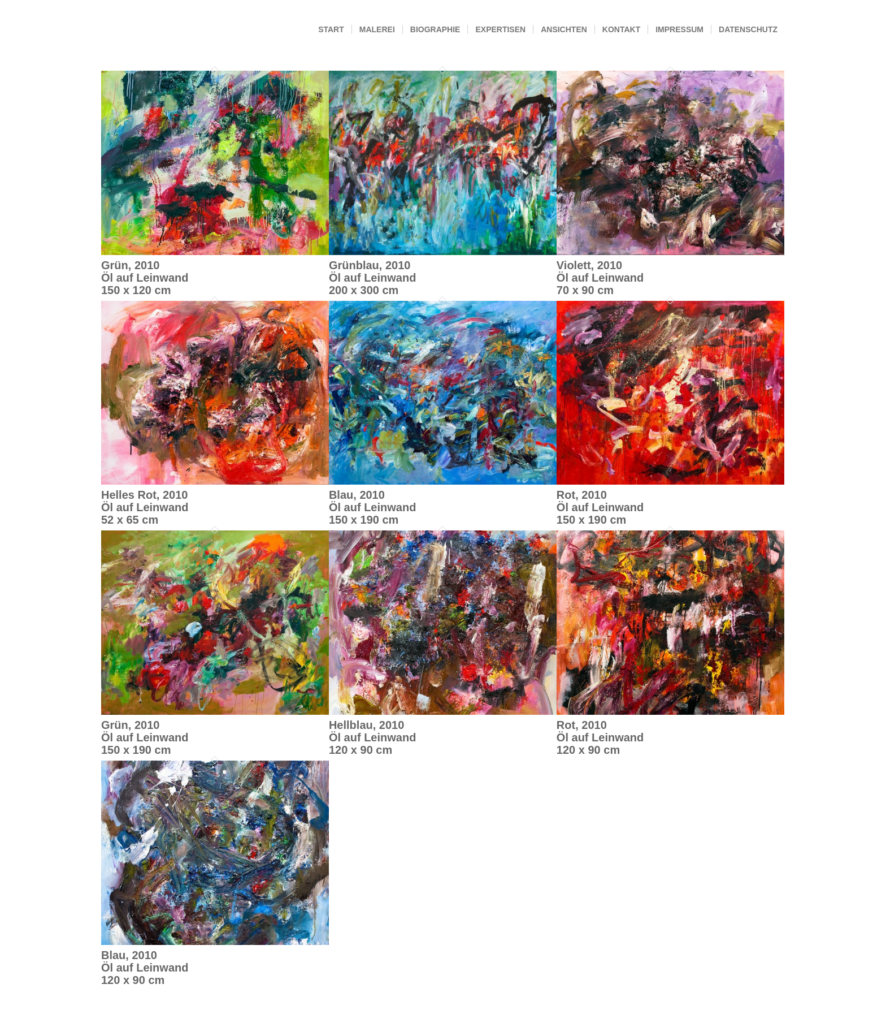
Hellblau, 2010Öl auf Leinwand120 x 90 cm (372, 737)
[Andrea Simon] (101, 29)
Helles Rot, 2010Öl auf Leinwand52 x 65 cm (144, 507)
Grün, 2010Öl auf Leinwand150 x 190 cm (144, 737)
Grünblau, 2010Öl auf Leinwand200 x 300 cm (372, 277)
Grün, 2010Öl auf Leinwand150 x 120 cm (144, 277)
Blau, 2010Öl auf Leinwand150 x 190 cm (372, 507)
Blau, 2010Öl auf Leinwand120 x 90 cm (144, 967)
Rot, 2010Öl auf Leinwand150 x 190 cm (600, 507)
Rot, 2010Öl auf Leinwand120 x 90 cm (600, 737)
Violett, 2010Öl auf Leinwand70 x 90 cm (600, 277)
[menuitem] (331, 29)
